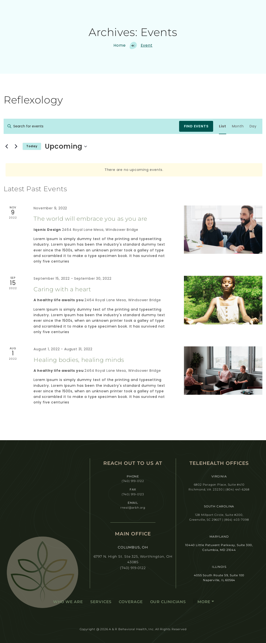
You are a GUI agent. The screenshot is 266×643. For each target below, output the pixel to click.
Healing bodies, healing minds (79, 359)
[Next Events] (16, 146)
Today (31, 146)
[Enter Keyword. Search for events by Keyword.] (91, 126)
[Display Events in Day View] (253, 126)
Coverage (131, 601)
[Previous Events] (6, 146)
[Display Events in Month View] (238, 126)
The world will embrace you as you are (90, 218)
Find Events (196, 126)
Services (101, 601)
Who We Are (68, 601)
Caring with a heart (62, 289)
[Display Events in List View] (222, 126)
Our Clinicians (168, 601)
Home (119, 45)
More (201, 601)
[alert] (134, 169)
